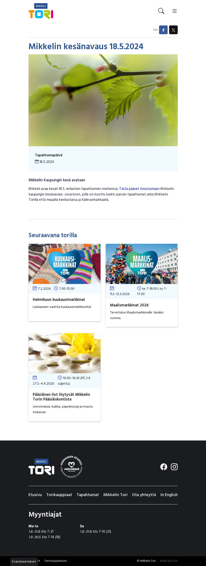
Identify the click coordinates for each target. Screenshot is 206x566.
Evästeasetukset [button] (24, 562)
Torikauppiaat (59, 495)
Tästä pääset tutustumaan (139, 189)
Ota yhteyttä (144, 495)
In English (169, 495)
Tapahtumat (88, 495)
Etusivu (35, 495)
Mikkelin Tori (115, 495)
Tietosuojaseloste (55, 561)
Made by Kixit (169, 561)
